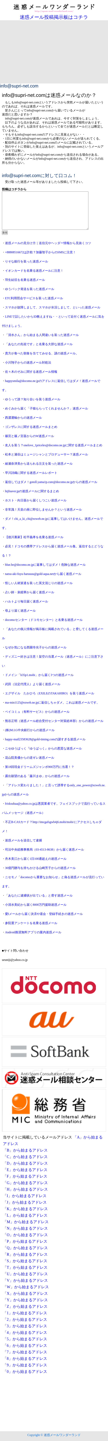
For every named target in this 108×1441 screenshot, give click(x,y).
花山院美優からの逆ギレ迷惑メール (29, 757)
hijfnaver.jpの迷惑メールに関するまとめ (32, 491)
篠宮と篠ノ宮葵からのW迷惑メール (29, 436)
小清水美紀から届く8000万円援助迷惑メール (35, 904)
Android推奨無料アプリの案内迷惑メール (33, 932)
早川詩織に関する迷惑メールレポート (31, 472)
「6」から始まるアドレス (25, 1345)
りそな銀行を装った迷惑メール (26, 261)
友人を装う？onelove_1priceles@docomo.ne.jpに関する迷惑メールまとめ (53, 445)
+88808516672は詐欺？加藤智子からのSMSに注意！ (40, 252)
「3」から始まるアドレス (25, 1326)
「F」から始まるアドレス (25, 1176)
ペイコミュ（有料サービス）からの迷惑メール (37, 711)
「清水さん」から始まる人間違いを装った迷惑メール (42, 335)
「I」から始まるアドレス (25, 1196)
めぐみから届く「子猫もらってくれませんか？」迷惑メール (46, 408)
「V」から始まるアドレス (25, 1280)
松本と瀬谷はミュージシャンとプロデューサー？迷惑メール (46, 454)
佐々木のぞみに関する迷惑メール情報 (31, 371)
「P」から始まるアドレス (25, 1241)
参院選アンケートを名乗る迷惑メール (31, 923)
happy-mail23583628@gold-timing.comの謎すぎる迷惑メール (45, 739)
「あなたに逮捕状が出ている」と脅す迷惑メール (39, 895)
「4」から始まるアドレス (25, 1332)
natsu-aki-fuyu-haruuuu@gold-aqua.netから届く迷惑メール (43, 573)
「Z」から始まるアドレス (25, 1306)
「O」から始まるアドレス (25, 1235)
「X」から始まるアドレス (25, 1293)
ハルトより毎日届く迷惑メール (26, 601)
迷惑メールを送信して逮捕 (23, 840)
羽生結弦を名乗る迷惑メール (25, 279)
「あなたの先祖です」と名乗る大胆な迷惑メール (39, 344)
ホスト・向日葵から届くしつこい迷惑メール (35, 500)
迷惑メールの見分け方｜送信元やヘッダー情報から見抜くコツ (48, 243)
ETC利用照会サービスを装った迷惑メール (34, 298)
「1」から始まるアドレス (25, 1313)
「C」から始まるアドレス (25, 1157)
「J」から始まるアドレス (25, 1202)
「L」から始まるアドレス (25, 1215)
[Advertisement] (54, 55)
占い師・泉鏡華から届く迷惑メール (29, 592)
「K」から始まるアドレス (25, 1209)
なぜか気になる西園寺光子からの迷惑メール (35, 647)
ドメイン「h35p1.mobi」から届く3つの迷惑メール (39, 675)
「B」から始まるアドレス (25, 1150)
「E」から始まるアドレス (25, 1170)
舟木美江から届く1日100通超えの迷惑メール (35, 858)
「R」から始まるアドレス (25, 1254)
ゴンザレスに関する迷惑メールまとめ (31, 426)
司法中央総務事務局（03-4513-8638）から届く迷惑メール (44, 849)
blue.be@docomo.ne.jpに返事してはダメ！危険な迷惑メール (45, 564)
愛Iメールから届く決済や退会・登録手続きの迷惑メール (44, 913)
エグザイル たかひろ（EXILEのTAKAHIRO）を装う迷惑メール (49, 693)
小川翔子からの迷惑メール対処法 (28, 362)
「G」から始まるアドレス (25, 1183)
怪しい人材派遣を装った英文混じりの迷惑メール (39, 583)
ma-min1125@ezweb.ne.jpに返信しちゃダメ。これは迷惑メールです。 (52, 702)
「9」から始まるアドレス (25, 1365)
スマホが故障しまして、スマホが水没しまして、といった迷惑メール (52, 307)
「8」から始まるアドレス (25, 1358)
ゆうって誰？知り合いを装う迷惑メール (32, 399)
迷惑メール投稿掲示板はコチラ (54, 17)
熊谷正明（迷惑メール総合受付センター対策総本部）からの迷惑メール (54, 721)
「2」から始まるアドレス (25, 1319)
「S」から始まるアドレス (25, 1261)
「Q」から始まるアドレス (25, 1248)
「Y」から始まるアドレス (25, 1300)
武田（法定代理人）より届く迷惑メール (32, 684)
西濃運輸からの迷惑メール (23, 417)
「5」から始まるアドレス (25, 1339)
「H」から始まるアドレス (25, 1189)
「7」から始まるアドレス (25, 1352)
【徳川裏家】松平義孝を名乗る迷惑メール (34, 537)
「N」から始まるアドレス (25, 1228)
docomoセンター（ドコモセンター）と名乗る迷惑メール (44, 619)
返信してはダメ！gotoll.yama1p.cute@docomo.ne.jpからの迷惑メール (51, 482)
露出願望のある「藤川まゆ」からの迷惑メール (37, 776)
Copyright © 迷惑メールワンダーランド (54, 1435)
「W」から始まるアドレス (26, 1287)
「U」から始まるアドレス (25, 1274)
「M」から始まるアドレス (26, 1222)
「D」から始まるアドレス (25, 1163)
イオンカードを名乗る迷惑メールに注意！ (34, 270)
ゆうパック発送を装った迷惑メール (29, 289)
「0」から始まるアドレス (25, 1371)
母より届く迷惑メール (20, 610)
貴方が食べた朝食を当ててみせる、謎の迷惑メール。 (42, 353)
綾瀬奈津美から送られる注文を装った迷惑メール (39, 463)
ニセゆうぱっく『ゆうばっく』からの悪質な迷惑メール (43, 748)
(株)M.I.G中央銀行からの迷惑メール (30, 730)
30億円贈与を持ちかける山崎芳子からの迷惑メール (40, 868)
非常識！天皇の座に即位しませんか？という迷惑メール (43, 509)
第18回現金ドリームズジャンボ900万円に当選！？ (39, 766)
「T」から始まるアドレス (25, 1267)
